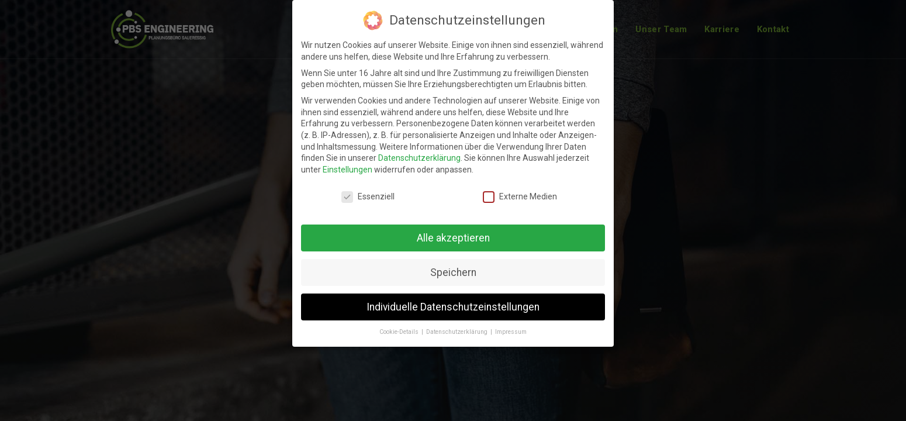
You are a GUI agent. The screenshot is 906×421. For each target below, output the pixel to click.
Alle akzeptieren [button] (453, 238)
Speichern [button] (453, 272)
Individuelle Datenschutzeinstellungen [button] (453, 307)
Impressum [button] (511, 332)
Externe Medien (520, 196)
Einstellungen (347, 169)
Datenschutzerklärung (419, 158)
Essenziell (368, 196)
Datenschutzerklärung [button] (457, 332)
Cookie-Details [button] (399, 332)
